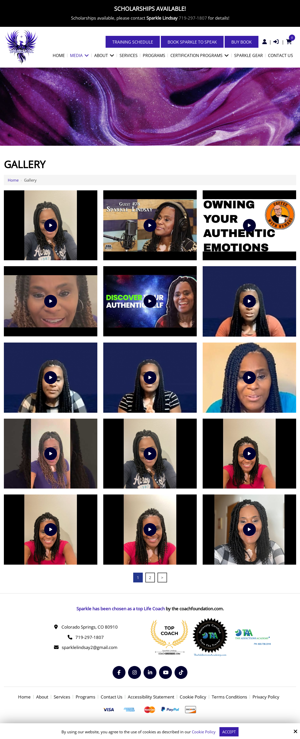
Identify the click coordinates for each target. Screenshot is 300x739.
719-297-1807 (193, 18)
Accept (229, 731)
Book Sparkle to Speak (192, 42)
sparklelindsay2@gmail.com (89, 647)
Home (13, 180)
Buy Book (241, 42)
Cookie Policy (204, 731)
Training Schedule (132, 42)
